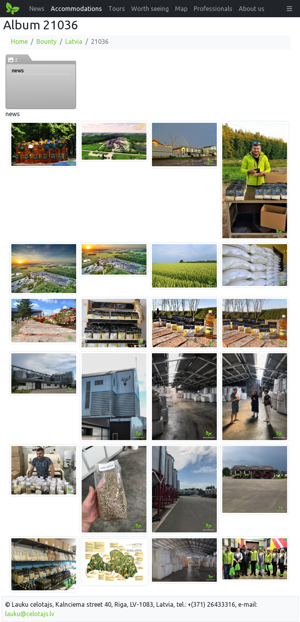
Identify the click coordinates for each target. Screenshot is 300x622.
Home (19, 41)
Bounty (46, 41)
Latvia (73, 41)
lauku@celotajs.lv (29, 613)
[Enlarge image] (43, 143)
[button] (289, 8)
